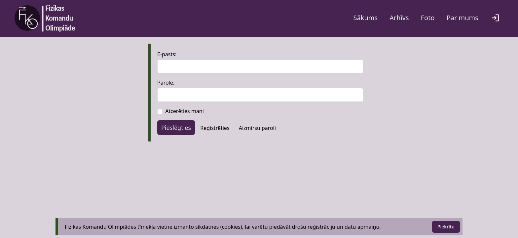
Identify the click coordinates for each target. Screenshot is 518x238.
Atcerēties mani (184, 111)
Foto (428, 17)
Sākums (365, 17)
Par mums (462, 17)
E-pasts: (166, 54)
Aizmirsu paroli (257, 128)
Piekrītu (446, 226)
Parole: (165, 82)
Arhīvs (399, 17)
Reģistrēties (214, 128)
